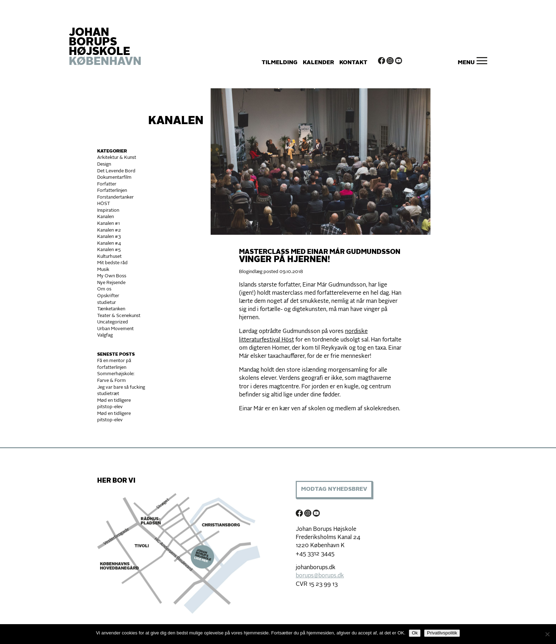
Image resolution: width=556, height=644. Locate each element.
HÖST (103, 203)
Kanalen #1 (108, 223)
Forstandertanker (115, 197)
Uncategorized (112, 322)
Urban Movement (115, 329)
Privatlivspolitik (442, 632)
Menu (466, 63)
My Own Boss (111, 276)
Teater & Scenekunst (118, 315)
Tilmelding (280, 63)
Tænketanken (111, 309)
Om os (104, 289)
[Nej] (547, 634)
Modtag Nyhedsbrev (334, 489)
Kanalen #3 (109, 236)
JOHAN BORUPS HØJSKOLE (105, 47)
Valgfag (105, 335)
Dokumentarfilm (114, 177)
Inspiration (108, 210)
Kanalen (176, 121)
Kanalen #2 (109, 230)
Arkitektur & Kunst (116, 157)
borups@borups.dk (320, 576)
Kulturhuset (109, 256)
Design (104, 164)
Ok (415, 632)
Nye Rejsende (111, 283)
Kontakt (353, 63)
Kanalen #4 (109, 243)
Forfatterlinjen (112, 190)
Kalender (318, 63)
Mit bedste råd (112, 263)
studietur (106, 302)
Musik (103, 269)
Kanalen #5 (109, 250)
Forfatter (106, 184)
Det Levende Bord (116, 171)
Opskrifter (108, 296)
